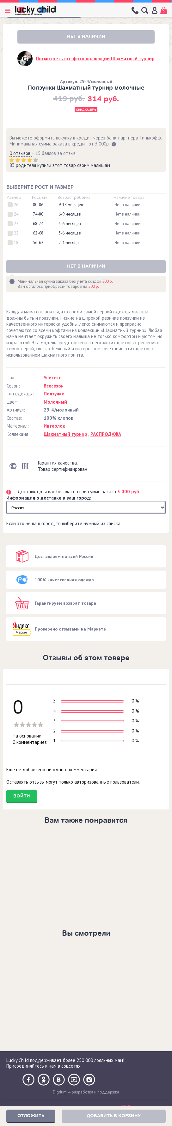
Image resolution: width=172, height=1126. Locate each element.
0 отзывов (20, 153)
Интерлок (54, 426)
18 (16, 242)
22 (16, 223)
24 (16, 214)
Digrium (60, 1092)
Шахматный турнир (65, 434)
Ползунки (54, 394)
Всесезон (54, 386)
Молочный (55, 402)
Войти (21, 796)
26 (16, 204)
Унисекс (52, 378)
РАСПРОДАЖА (105, 434)
